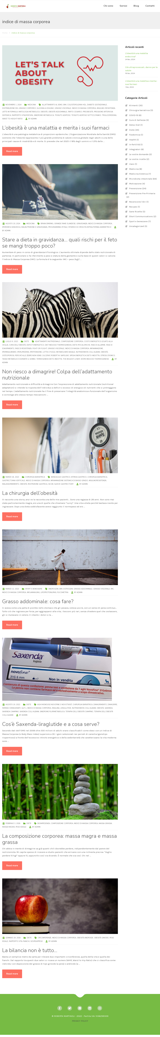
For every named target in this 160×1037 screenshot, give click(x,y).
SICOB (50, 484)
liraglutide (65, 708)
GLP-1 (23, 708)
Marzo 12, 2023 (12, 589)
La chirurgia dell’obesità (29, 493)
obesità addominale (57, 112)
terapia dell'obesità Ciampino (79, 712)
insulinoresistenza (97, 480)
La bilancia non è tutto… (29, 950)
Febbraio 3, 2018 (13, 823)
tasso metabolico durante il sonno (19, 359)
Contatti (150, 5)
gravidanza (81, 224)
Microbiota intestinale (140, 178)
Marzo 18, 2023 (12, 477)
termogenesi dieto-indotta (49, 359)
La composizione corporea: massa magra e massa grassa (59, 839)
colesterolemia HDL (76, 105)
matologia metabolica (29, 112)
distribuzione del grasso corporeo (19, 108)
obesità (44, 112)
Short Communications (141, 216)
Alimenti (133, 105)
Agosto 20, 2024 (13, 224)
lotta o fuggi (49, 352)
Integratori (134, 149)
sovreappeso (36, 941)
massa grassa (105, 823)
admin (34, 119)
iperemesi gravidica (11, 227)
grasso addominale (83, 589)
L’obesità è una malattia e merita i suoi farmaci (55, 127)
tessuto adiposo (62, 115)
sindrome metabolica (44, 115)
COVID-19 (133, 115)
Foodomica (134, 134)
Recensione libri (137, 201)
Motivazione (135, 183)
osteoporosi (8, 355)
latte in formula (10, 112)
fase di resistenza (23, 348)
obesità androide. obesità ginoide (93, 938)
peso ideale (21, 827)
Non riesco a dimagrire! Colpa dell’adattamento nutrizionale (57, 374)
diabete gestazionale (97, 105)
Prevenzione (135, 188)
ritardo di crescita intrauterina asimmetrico (89, 227)
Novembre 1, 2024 (13, 105)
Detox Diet (134, 125)
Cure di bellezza (137, 120)
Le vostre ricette (137, 159)
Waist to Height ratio (12, 119)
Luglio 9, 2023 (12, 341)
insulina (56, 708)
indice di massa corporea (84, 108)
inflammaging (33, 592)
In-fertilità (134, 144)
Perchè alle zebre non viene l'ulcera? (32, 355)
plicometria (62, 592)
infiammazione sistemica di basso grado (69, 480)
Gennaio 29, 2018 (13, 938)
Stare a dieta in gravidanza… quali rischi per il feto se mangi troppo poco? (59, 242)
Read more (12, 151)
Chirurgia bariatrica (35, 477)
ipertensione (36, 352)
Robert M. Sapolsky (60, 355)
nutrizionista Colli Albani (88, 352)
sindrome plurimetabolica (52, 712)
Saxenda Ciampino (10, 712)
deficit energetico (35, 345)
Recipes (133, 206)
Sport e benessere (33, 589)
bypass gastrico (79, 477)
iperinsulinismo (9, 352)
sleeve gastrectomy (64, 484)
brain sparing (47, 224)
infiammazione (96, 348)
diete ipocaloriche (81, 345)
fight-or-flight (39, 348)
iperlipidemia (23, 352)
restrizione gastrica (37, 484)
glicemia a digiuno (45, 108)
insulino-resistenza (106, 108)
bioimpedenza (43, 823)
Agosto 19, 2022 (13, 704)
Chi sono (108, 5)
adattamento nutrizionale (47, 341)
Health (132, 139)
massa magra (8, 827)
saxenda (109, 708)
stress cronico (107, 355)
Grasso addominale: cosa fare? (37, 601)
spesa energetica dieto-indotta (85, 355)
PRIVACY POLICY (80, 1021)
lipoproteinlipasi (48, 592)
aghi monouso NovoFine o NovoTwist (54, 704)
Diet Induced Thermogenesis (58, 345)
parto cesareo (75, 112)
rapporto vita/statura (22, 115)
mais (131, 164)
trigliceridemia (109, 115)
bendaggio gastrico (60, 477)
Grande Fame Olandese (65, 224)
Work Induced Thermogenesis (95, 359)
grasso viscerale (63, 108)
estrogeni (68, 589)
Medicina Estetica (138, 173)
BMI (64, 105)
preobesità (88, 112)
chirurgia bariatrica (97, 477)
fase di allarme (98, 345)
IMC (112, 589)
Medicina (32, 105)
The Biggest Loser (71, 359)
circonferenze (44, 938)
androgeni (53, 589)
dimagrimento (100, 704)
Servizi (123, 5)
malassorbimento (10, 484)
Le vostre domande (138, 154)
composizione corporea (72, 341)
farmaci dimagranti (11, 708)
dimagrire (112, 704)
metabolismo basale (65, 352)
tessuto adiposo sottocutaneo (86, 115)
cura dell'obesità (17, 345)
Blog (136, 5)
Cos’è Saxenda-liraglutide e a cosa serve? (50, 724)
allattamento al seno (52, 105)
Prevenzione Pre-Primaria (142, 193)
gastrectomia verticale (13, 480)
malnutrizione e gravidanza (34, 227)
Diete (26, 341)
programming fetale (58, 227)
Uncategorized (136, 226)
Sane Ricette (135, 211)
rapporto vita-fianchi (19, 941)
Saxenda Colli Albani (29, 712)
